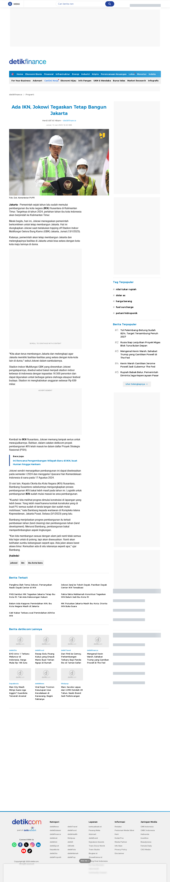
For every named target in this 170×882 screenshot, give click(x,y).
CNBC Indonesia (148, 830)
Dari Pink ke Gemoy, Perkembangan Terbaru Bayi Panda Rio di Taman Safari (71, 658)
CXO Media (146, 849)
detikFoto (72, 849)
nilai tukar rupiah (126, 289)
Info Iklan (118, 846)
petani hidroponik (126, 313)
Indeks (152, 74)
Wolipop (71, 838)
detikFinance (15, 94)
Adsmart (37, 80)
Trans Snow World (97, 846)
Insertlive (144, 838)
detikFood (72, 830)
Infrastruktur (63, 74)
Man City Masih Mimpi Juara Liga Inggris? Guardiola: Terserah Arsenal (18, 691)
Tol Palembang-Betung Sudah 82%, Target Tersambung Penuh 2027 (139, 333)
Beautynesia (146, 842)
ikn (22, 563)
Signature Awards (96, 842)
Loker (132, 74)
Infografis (153, 80)
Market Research (136, 80)
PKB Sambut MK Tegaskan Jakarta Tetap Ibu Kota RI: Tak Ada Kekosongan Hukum (32, 595)
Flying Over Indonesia (98, 861)
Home (20, 74)
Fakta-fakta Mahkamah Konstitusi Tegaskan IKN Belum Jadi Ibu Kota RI (83, 595)
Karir (117, 834)
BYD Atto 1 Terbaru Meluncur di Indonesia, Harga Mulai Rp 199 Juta (19, 658)
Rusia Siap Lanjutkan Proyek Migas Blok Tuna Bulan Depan (140, 344)
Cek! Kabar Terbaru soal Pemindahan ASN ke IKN (32, 614)
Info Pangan (84, 80)
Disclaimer (119, 853)
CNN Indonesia (147, 827)
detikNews (54, 827)
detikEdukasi (55, 830)
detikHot (53, 842)
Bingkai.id (93, 853)
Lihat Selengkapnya (136, 384)
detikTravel (72, 827)
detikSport (54, 846)
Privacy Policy (121, 849)
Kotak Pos (119, 838)
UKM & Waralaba (102, 80)
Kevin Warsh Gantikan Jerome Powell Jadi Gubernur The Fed (137, 365)
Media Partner (121, 842)
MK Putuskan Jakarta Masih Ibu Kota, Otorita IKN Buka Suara (84, 604)
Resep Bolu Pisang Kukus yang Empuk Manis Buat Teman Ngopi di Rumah (44, 658)
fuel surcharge (125, 307)
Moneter (142, 74)
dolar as (120, 295)
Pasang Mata (94, 830)
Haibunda (145, 834)
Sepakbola (54, 849)
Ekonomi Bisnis (33, 74)
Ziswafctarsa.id (95, 857)
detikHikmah (73, 853)
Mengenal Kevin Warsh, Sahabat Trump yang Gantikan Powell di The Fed (98, 658)
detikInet (53, 838)
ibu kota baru (35, 563)
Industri (85, 74)
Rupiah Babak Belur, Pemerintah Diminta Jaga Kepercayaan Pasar (139, 374)
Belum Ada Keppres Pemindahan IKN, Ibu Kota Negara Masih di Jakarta (30, 604)
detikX (70, 842)
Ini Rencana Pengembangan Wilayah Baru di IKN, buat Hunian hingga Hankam (45, 462)
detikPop (72, 857)
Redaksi (118, 827)
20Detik (71, 846)
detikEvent (93, 838)
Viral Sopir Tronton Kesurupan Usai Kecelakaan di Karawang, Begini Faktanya (44, 693)
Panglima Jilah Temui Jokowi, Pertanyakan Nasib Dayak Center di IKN (30, 586)
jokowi (13, 563)
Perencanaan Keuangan (114, 74)
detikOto (53, 853)
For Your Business (21, 80)
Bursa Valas (119, 80)
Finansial (48, 74)
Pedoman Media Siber (124, 830)
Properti (30, 94)
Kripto (95, 74)
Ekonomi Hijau (68, 80)
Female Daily (146, 846)
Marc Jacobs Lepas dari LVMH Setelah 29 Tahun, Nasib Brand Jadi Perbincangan (72, 691)
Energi (75, 74)
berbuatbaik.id (95, 827)
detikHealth (72, 834)
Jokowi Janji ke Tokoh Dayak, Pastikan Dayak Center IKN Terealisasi (84, 586)
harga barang (124, 301)
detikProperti (55, 857)
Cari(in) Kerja (51, 80)
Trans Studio (94, 849)
